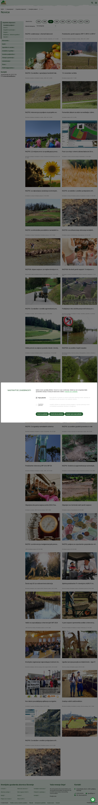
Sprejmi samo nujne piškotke (75, 413)
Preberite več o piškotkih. (71, 392)
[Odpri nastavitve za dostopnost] (92, 799)
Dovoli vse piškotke (42, 413)
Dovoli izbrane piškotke (57, 413)
